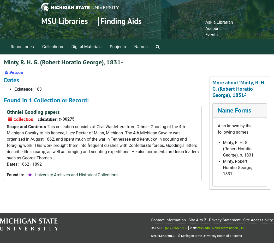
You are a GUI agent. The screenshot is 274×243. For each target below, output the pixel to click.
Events (211, 34)
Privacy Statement (225, 220)
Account (213, 28)
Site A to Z (197, 220)
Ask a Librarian (219, 22)
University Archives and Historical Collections (76, 174)
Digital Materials (86, 46)
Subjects (118, 46)
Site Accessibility (258, 220)
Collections (52, 46)
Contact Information (168, 220)
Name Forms (234, 110)
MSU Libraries (64, 21)
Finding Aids (121, 21)
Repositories (22, 46)
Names (141, 46)
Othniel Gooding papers (33, 112)
